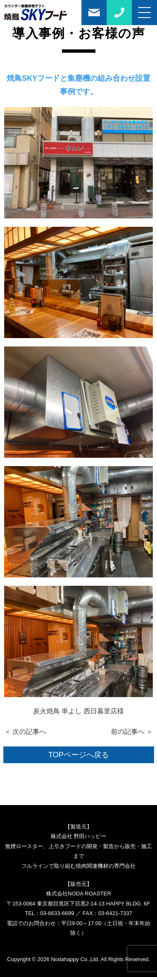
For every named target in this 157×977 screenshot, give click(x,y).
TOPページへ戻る (78, 755)
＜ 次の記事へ (25, 731)
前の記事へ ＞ (132, 731)
